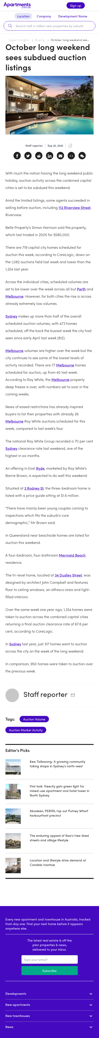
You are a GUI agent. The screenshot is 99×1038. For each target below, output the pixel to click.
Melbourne (14, 296)
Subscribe (49, 970)
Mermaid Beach (72, 555)
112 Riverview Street (74, 207)
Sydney (11, 316)
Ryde (40, 468)
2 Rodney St (34, 488)
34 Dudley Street (68, 575)
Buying (40, 40)
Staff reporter (45, 694)
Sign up (75, 5)
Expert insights (19, 40)
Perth (81, 289)
